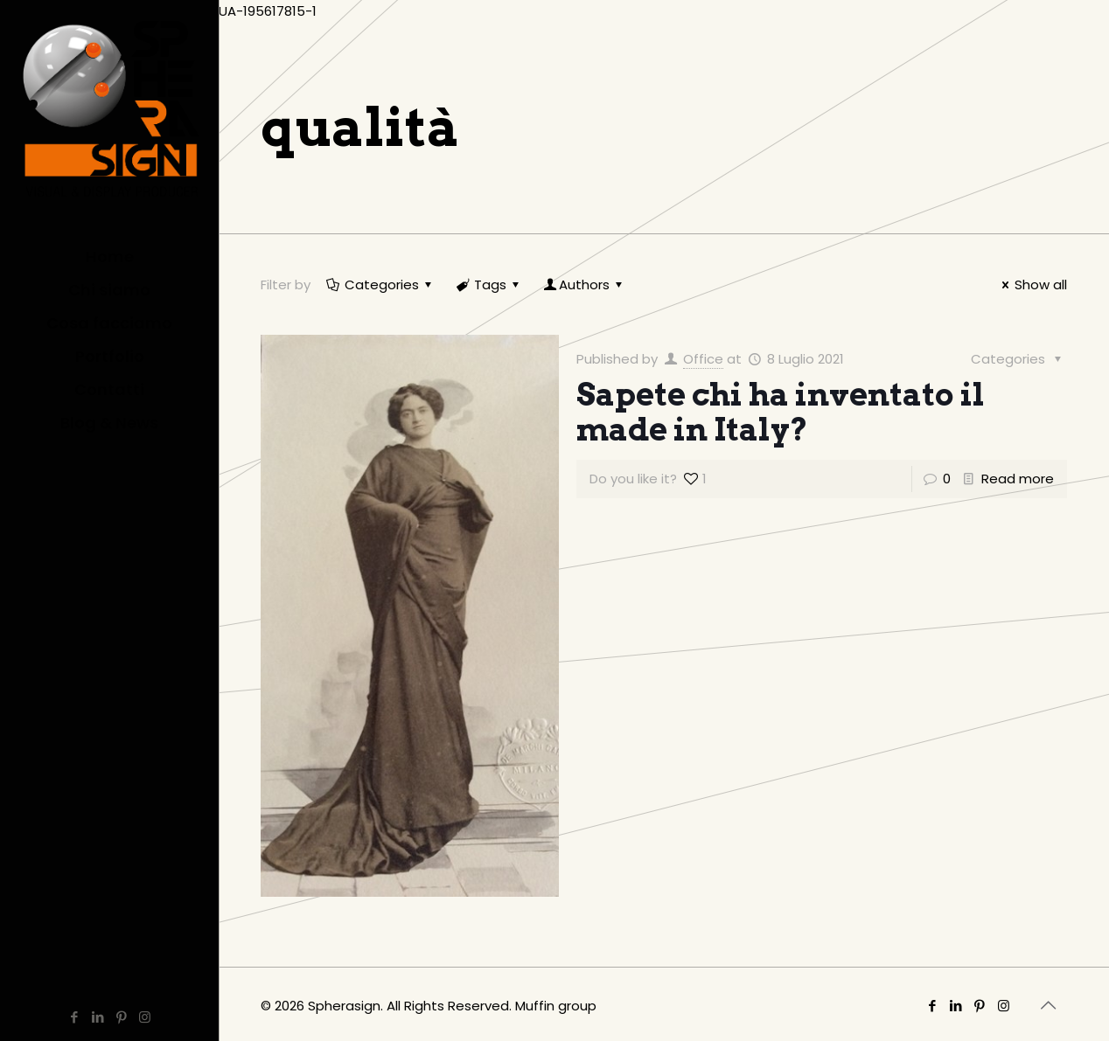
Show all (1031, 284)
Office (703, 359)
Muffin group (555, 1005)
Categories (380, 284)
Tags (489, 284)
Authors (584, 284)
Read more (1017, 478)
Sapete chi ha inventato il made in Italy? (780, 411)
